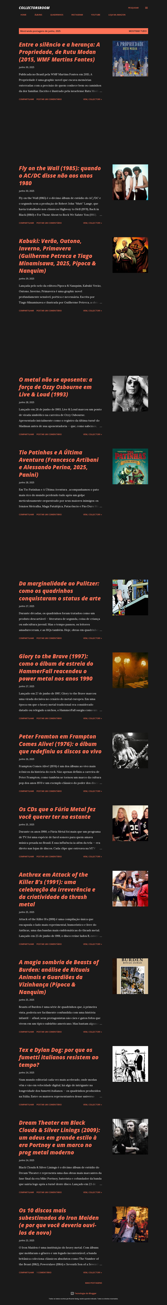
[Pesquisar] (133, 7)
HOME (22, 14)
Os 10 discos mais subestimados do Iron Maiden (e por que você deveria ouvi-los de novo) (59, 1221)
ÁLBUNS (36, 14)
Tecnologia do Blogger (83, 1293)
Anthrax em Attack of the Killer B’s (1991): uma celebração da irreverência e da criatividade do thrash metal (57, 889)
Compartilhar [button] (26, 99)
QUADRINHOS (55, 14)
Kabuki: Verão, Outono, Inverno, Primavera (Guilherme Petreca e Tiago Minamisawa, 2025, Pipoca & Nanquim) (57, 255)
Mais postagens (93, 1283)
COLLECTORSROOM (34, 7)
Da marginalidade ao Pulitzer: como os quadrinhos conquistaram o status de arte (60, 591)
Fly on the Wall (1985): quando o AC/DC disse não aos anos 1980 (60, 175)
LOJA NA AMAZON (115, 14)
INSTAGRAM (75, 14)
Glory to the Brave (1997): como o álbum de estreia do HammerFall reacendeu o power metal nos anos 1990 (56, 667)
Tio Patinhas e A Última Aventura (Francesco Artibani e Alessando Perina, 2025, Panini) (59, 463)
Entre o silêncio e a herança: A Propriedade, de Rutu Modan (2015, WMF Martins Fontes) (59, 52)
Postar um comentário (49, 99)
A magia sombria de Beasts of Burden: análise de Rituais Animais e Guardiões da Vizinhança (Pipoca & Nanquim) (59, 977)
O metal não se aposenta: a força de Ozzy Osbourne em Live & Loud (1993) (55, 387)
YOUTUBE (94, 14)
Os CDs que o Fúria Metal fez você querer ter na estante (57, 812)
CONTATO (137, 14)
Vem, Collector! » (92, 99)
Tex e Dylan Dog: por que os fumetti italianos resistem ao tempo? (59, 1057)
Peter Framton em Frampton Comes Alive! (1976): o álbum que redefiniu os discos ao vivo (60, 743)
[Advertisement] (66, 133)
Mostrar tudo (138, 31)
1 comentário (44, 1272)
